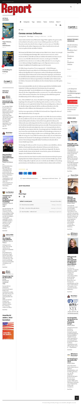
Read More (5, 128)
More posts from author (56, 201)
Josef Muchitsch (9, 192)
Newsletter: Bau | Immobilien (72, 51)
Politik (4, 104)
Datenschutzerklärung (73, 97)
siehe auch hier (56, 163)
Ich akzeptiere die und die (72, 93)
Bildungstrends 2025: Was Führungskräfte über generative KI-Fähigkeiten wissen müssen (71, 260)
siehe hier (47, 61)
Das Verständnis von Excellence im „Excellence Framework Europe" (72, 321)
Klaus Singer (30, 36)
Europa (4, 279)
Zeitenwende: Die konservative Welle (8, 102)
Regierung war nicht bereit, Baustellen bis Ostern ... (52, 178)
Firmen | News (71, 146)
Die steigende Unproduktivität (7, 239)
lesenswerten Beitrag (51, 156)
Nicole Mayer (9, 132)
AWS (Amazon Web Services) (74, 234)
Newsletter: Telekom (70, 63)
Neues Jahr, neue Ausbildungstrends (72, 144)
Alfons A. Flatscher (8, 97)
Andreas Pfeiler (9, 235)
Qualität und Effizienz (8, 162)
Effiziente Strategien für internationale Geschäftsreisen (72, 199)
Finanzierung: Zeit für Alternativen (8, 277)
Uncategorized (22, 36)
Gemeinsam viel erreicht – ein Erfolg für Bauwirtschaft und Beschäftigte (8, 199)
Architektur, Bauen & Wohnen (8, 204)
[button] (58, 21)
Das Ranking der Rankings (7, 71)
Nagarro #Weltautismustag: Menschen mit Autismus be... (30, 178)
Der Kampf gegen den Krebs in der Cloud (72, 360)
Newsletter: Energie (70, 57)
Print (22, 30)
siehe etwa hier (48, 119)
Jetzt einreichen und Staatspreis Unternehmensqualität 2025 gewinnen (8, 158)
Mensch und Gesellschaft (6, 281)
